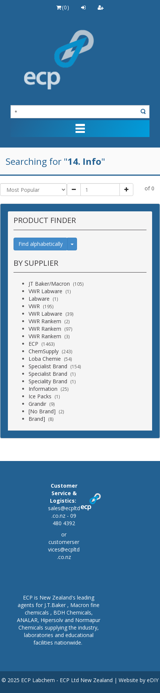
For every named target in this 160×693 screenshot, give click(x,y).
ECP (33, 343)
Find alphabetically (40, 243)
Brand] (37, 418)
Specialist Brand (48, 366)
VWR (34, 306)
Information (43, 388)
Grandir (37, 403)
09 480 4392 (64, 519)
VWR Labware (45, 291)
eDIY (152, 680)
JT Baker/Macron (49, 283)
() (62, 7)
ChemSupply (44, 351)
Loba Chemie (45, 358)
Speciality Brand (48, 381)
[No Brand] (42, 411)
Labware (39, 298)
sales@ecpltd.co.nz (64, 512)
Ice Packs (40, 396)
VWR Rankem (45, 321)
